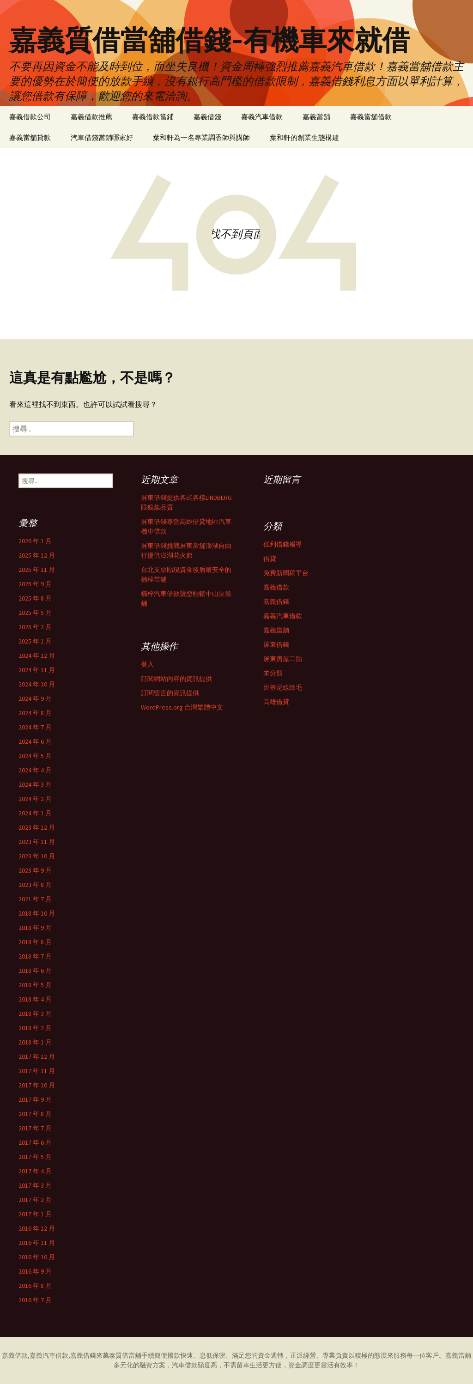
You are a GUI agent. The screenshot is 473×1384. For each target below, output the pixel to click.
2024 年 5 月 (35, 756)
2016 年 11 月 (36, 1242)
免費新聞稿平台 (286, 573)
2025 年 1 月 (35, 641)
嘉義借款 (276, 587)
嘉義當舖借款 (371, 116)
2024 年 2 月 (35, 799)
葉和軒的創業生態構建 (304, 137)
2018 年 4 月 (35, 999)
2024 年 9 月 (35, 698)
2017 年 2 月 (35, 1200)
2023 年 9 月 (35, 870)
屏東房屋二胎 (282, 659)
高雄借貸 (276, 702)
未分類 (273, 673)
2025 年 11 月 (36, 569)
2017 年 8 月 (35, 1114)
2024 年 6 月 (35, 741)
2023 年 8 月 (35, 884)
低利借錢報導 (282, 544)
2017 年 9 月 (35, 1099)
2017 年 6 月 (35, 1142)
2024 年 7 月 (35, 727)
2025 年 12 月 (36, 555)
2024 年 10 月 (36, 684)
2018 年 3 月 (35, 1013)
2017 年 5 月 (35, 1157)
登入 (147, 664)
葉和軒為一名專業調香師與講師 (201, 137)
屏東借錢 (276, 644)
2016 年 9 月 (35, 1271)
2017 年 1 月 (35, 1214)
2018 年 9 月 (35, 927)
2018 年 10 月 (36, 913)
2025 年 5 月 (35, 612)
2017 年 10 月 (36, 1085)
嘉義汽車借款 (262, 116)
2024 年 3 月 (35, 784)
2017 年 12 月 (36, 1056)
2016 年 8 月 (35, 1285)
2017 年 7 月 (35, 1128)
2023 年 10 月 (36, 856)
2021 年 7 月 (35, 899)
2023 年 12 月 (36, 827)
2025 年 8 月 (35, 598)
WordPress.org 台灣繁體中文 (182, 707)
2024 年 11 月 (36, 670)
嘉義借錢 (207, 116)
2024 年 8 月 (35, 713)
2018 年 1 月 (35, 1042)
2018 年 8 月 (35, 942)
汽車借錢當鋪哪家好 (102, 137)
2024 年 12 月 (36, 655)
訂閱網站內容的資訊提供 (176, 678)
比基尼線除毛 (282, 687)
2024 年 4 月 (35, 770)
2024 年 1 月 (35, 813)
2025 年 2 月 (35, 627)
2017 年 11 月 (36, 1071)
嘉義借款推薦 (91, 116)
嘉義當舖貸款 (30, 137)
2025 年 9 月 (35, 584)
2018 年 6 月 (35, 970)
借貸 (269, 558)
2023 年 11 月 (36, 842)
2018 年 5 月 (35, 985)
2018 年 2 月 (35, 1028)
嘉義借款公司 (30, 116)
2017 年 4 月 (35, 1171)
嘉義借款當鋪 (153, 116)
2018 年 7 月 (35, 956)
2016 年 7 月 (35, 1300)
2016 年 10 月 (36, 1257)
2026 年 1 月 (35, 541)
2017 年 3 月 (35, 1185)
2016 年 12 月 (36, 1228)
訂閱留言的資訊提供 (170, 693)
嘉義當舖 (316, 116)
